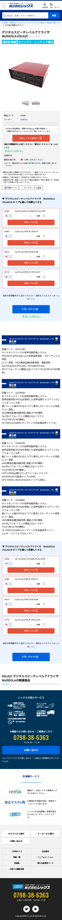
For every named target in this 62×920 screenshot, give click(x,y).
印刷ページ (12, 187)
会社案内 (45, 851)
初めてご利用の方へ (15, 151)
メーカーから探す (45, 833)
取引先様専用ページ (45, 863)
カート (57, 7)
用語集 (16, 863)
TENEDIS (24, 119)
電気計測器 (51, 22)
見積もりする (31, 222)
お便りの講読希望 (17, 869)
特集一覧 (16, 857)
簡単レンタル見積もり (31, 138)
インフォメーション (45, 857)
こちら (6, 147)
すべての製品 (39, 22)
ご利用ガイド (16, 851)
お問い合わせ (30, 308)
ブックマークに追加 (31, 187)
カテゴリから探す (16, 833)
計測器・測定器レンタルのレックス (16, 22)
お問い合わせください (34, 159)
